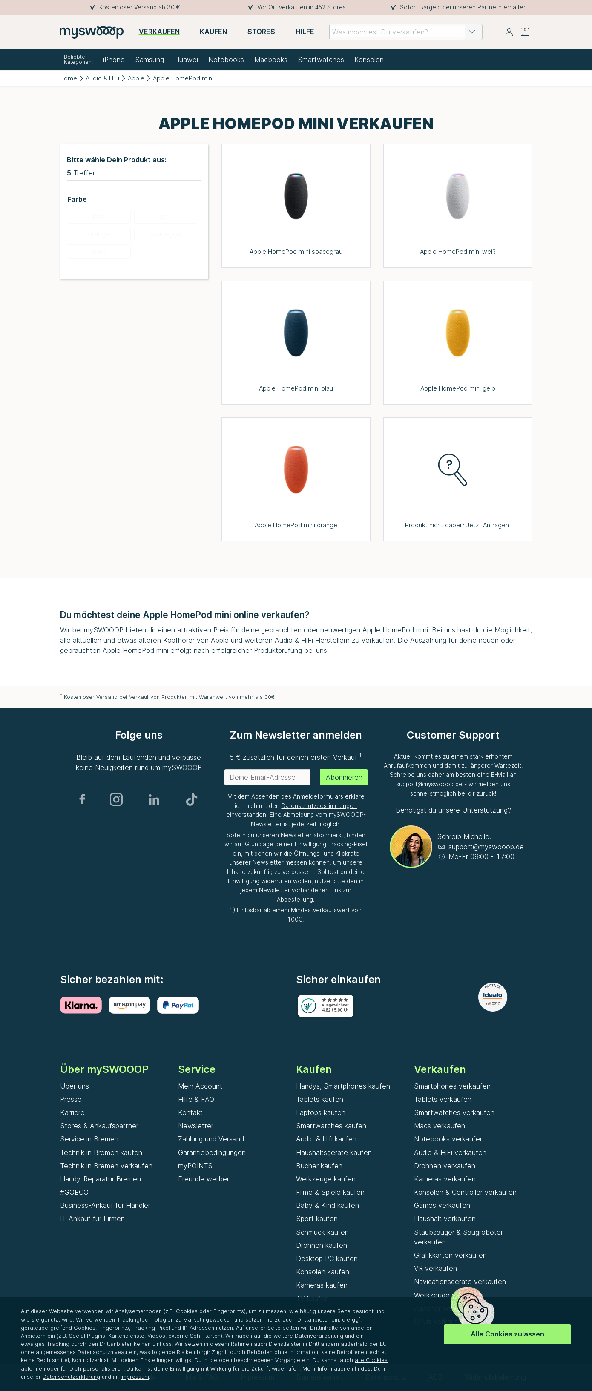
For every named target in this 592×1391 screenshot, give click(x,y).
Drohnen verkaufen (444, 1165)
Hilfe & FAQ (196, 1099)
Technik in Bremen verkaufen (106, 1165)
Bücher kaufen (319, 1165)
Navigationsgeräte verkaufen (460, 1281)
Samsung (149, 59)
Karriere (72, 1112)
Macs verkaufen (439, 1125)
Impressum (135, 1377)
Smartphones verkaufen (452, 1086)
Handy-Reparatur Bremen (100, 1179)
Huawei (186, 59)
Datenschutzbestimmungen (319, 805)
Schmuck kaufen (322, 1232)
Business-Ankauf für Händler (105, 1205)
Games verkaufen (442, 1205)
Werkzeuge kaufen (326, 1179)
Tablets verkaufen (442, 1099)
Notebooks (226, 59)
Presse (71, 1099)
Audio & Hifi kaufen (326, 1139)
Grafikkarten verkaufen (450, 1255)
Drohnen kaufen (321, 1245)
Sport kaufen (317, 1218)
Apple (136, 78)
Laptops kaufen (320, 1112)
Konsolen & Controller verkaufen (465, 1192)
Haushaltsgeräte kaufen (334, 1152)
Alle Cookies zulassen (507, 1334)
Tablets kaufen (319, 1099)
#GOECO (74, 1192)
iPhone (114, 59)
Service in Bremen (89, 1139)
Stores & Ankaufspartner (99, 1125)
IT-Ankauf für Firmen (92, 1218)
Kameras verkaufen (445, 1179)
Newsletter (195, 1125)
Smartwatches (321, 59)
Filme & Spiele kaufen (330, 1192)
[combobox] (406, 32)
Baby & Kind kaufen (327, 1205)
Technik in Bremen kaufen (101, 1152)
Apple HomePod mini (183, 78)
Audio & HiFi (102, 78)
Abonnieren (344, 777)
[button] (472, 32)
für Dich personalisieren (92, 1368)
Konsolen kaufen (322, 1271)
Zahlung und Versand (211, 1139)
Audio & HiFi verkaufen (450, 1152)
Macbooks (270, 59)
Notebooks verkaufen (449, 1139)
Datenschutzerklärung (71, 1377)
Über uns (74, 1086)
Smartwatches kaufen (331, 1125)
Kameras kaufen (322, 1285)
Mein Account (200, 1086)
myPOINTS (195, 1165)
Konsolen (369, 59)
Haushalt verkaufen (445, 1218)
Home (68, 78)
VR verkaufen (435, 1268)
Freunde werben (204, 1179)
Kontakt (190, 1112)
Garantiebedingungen (212, 1152)
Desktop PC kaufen (327, 1258)
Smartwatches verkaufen (454, 1112)
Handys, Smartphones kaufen (343, 1086)
